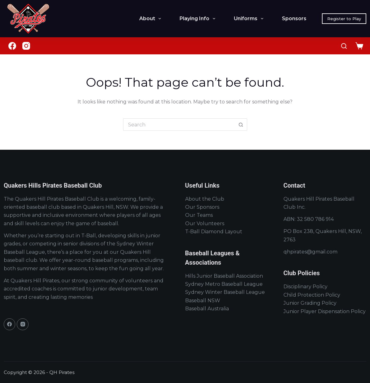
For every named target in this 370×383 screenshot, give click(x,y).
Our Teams (199, 215)
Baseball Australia (207, 309)
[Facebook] (12, 46)
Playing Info (199, 18)
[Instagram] (26, 46)
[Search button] (241, 124)
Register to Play (344, 18)
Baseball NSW (202, 300)
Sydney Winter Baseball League (225, 292)
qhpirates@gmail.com (310, 252)
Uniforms (250, 18)
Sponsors (294, 18)
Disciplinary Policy (305, 287)
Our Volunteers (204, 223)
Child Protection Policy (311, 295)
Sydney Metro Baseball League (224, 284)
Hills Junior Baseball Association (224, 276)
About (151, 18)
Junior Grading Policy (310, 303)
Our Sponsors (202, 207)
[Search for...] (179, 124)
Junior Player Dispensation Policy (324, 311)
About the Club (204, 199)
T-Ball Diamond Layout (213, 232)
